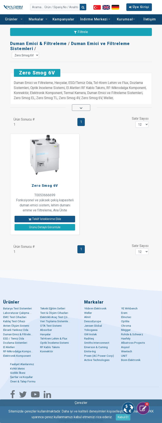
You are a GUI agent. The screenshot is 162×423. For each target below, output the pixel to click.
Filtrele (81, 32)
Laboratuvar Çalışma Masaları (21, 312)
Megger (126, 330)
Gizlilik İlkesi (17, 372)
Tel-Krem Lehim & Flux (53, 338)
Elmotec (126, 317)
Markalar (37, 19)
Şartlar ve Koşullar (21, 377)
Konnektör (46, 351)
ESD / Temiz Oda (13, 338)
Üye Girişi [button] (139, 7)
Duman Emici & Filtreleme (38, 43)
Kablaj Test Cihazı (14, 321)
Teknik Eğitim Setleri (52, 308)
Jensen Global (93, 325)
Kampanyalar (63, 19)
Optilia (125, 321)
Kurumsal (125, 19)
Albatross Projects (133, 342)
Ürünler (12, 19)
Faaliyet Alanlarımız (22, 364)
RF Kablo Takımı (50, 347)
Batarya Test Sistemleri (17, 308)
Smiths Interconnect (96, 342)
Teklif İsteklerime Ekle (44, 219)
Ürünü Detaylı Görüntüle (45, 227)
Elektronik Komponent (17, 355)
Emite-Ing (90, 351)
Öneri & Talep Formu (22, 381)
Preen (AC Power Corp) (99, 355)
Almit (87, 317)
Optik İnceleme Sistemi (54, 342)
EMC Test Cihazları (14, 317)
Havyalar (45, 334)
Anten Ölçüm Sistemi (16, 325)
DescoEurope (92, 321)
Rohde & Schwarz (132, 334)
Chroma (126, 325)
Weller (88, 312)
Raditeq (89, 338)
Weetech (126, 351)
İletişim (149, 19)
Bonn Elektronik (130, 360)
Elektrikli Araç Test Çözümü (57, 317)
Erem (124, 312)
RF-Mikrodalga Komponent (19, 351)
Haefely (125, 338)
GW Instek (90, 334)
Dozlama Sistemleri (15, 342)
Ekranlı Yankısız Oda (15, 330)
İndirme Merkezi (95, 19)
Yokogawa (90, 330)
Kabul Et (123, 417)
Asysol (125, 347)
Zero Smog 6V (45, 186)
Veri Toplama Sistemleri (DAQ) (59, 321)
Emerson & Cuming (96, 347)
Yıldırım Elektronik (95, 308)
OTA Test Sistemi (51, 325)
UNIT (124, 355)
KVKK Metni (17, 368)
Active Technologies (96, 360)
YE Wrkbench (129, 308)
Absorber (46, 330)
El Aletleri (9, 347)
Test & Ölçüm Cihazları (54, 312)
